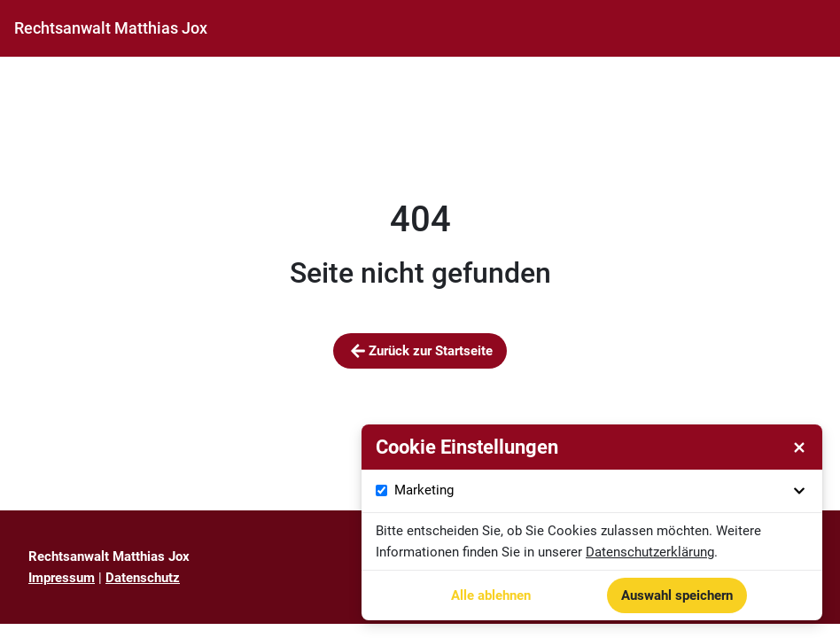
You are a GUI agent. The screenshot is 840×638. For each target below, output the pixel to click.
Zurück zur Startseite (420, 351)
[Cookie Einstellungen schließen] (799, 447)
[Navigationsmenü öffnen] (811, 28)
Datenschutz (142, 578)
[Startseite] (110, 28)
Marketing (602, 491)
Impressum (61, 578)
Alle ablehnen (491, 595)
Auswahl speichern (677, 595)
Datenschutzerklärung (650, 552)
